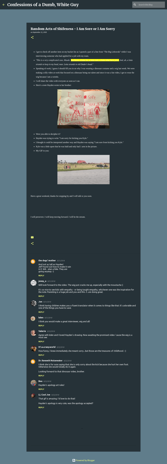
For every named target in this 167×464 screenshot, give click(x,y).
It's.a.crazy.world (46, 347)
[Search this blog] (151, 5)
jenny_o (42, 281)
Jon (40, 301)
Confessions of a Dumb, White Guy (43, 4)
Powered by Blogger (83, 460)
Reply (41, 276)
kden (40, 317)
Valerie (42, 331)
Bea (40, 381)
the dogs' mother (47, 260)
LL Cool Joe (44, 395)
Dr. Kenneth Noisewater (50, 360)
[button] (32, 37)
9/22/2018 (51, 331)
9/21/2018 (61, 261)
